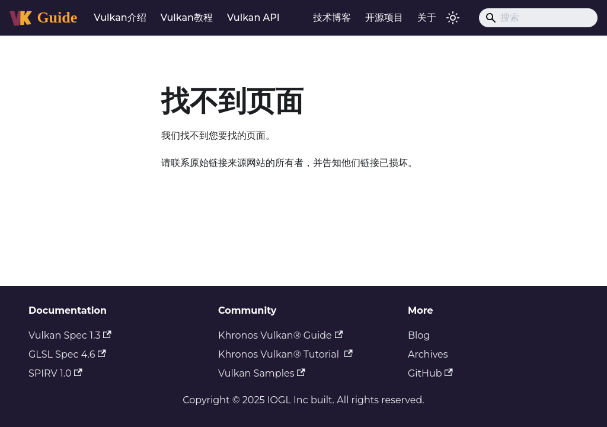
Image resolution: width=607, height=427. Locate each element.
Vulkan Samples (261, 373)
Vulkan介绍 (120, 17)
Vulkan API (253, 17)
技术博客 (332, 17)
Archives (428, 354)
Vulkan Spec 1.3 (69, 335)
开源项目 (384, 17)
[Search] (538, 17)
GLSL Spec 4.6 (67, 354)
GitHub (430, 373)
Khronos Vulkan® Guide (280, 335)
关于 (426, 17)
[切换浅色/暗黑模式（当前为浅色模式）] (452, 17)
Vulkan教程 (187, 17)
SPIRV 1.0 (55, 373)
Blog (419, 335)
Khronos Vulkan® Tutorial (285, 354)
